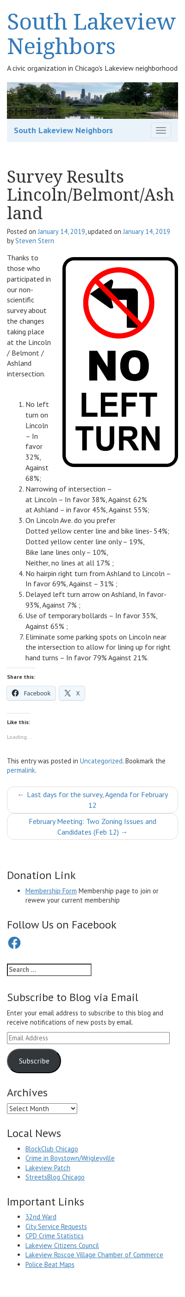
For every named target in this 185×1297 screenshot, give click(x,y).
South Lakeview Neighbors (91, 33)
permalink (21, 770)
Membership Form (51, 890)
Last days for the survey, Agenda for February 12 (93, 800)
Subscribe (34, 1060)
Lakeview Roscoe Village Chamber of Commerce (94, 1254)
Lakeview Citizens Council (62, 1245)
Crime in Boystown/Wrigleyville (70, 1158)
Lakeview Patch (47, 1167)
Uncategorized (101, 760)
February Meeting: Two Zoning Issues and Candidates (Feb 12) (92, 826)
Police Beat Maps (49, 1264)
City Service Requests (56, 1226)
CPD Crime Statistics (54, 1235)
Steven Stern (34, 240)
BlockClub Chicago (51, 1148)
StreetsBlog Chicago (55, 1177)
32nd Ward (40, 1216)
